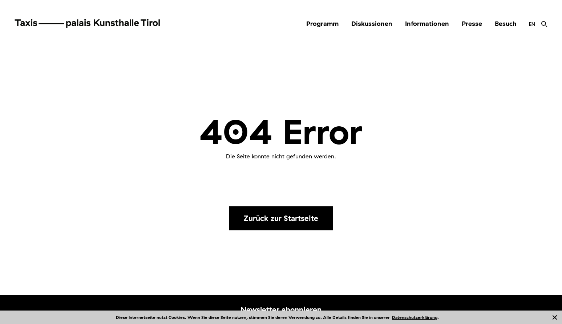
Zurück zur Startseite (280, 218)
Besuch (505, 23)
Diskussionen (371, 23)
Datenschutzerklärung (414, 317)
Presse (472, 23)
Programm (322, 23)
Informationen (427, 23)
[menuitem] (322, 23)
